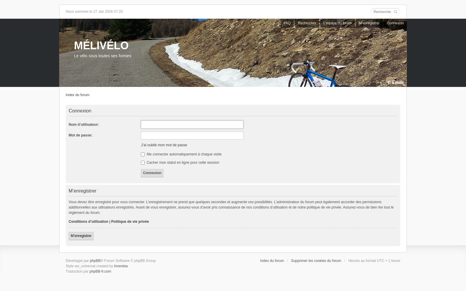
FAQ (287, 23)
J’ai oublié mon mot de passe (164, 145)
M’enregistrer (369, 23)
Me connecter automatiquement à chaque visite (181, 154)
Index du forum (77, 95)
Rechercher (307, 23)
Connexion (395, 23)
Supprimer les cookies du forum (316, 261)
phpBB (95, 261)
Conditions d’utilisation (88, 222)
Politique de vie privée (130, 222)
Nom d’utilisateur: (84, 125)
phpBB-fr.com (100, 271)
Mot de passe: (80, 135)
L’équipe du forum (337, 23)
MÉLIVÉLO (101, 45)
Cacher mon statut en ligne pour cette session (180, 162)
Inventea (121, 266)
